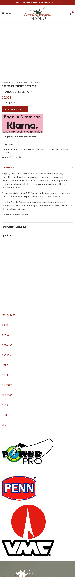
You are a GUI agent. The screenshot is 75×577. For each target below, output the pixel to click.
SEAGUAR (7, 345)
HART (5, 365)
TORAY (5, 335)
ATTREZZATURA (29, 82)
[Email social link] (16, 157)
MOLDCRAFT (8, 315)
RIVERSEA (7, 385)
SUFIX (5, 405)
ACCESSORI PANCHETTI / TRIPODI (19, 86)
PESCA (14, 82)
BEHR (5, 375)
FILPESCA (7, 395)
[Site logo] (37, 13)
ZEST (4, 425)
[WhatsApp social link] (23, 157)
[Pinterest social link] (20, 157)
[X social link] (13, 157)
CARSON (6, 355)
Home (5, 82)
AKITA (5, 325)
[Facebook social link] (10, 157)
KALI (4, 415)
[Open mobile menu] (7, 13)
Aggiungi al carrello (15, 109)
